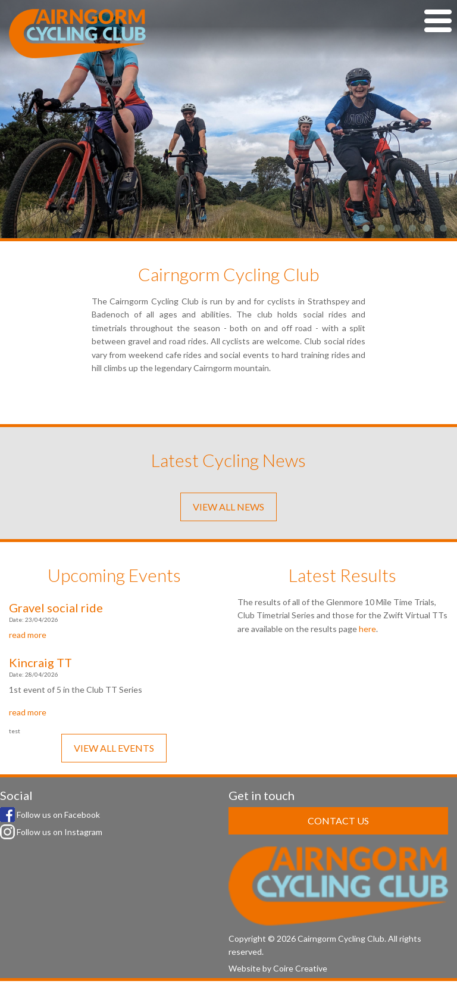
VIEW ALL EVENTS (114, 748)
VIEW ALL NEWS (228, 506)
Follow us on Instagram (51, 832)
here (367, 629)
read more (27, 635)
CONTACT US (338, 820)
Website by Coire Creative (277, 968)
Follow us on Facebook (50, 814)
